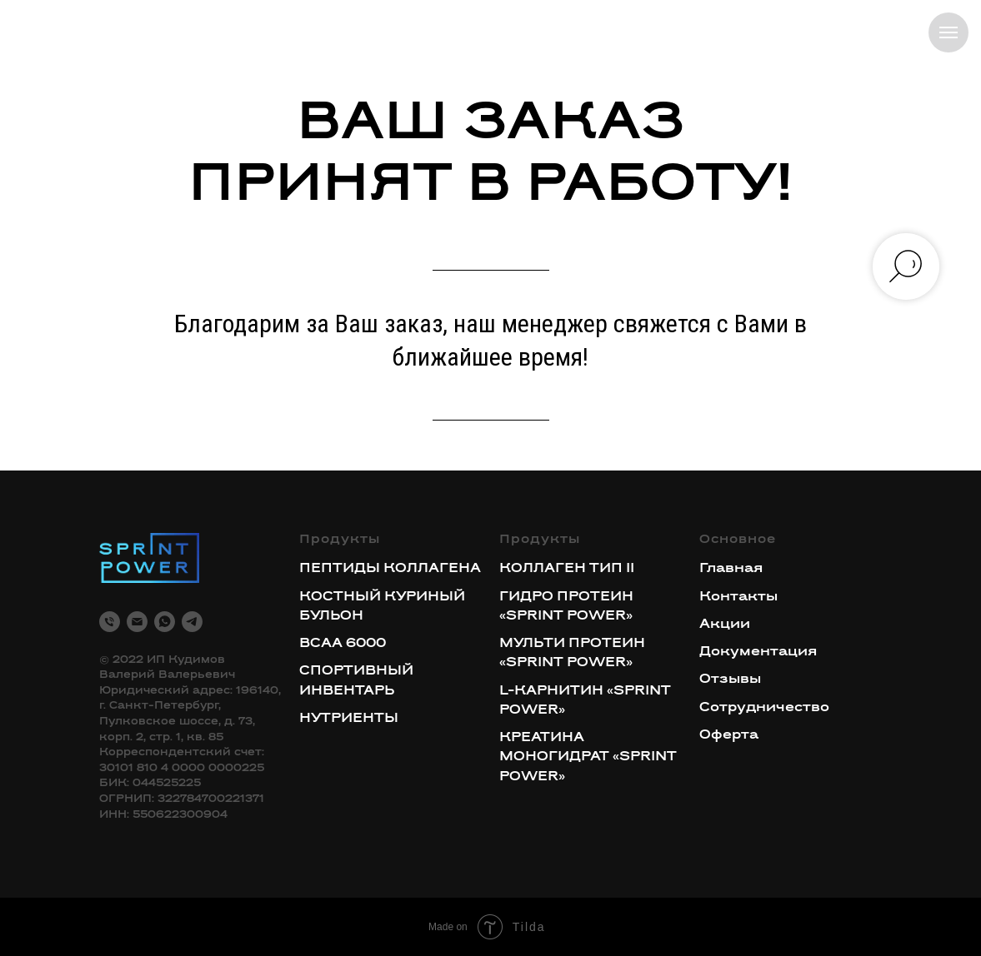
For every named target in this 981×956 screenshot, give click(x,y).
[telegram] (192, 621)
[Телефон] (109, 621)
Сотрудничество (764, 708)
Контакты (738, 597)
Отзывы (730, 679)
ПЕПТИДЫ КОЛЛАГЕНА (390, 569)
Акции (724, 624)
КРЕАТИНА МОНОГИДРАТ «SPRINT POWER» (588, 757)
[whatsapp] (164, 621)
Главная (731, 569)
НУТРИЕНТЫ (348, 718)
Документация (758, 652)
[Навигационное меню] (948, 32)
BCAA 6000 (342, 644)
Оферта (728, 735)
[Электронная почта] (137, 621)
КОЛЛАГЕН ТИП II (566, 569)
